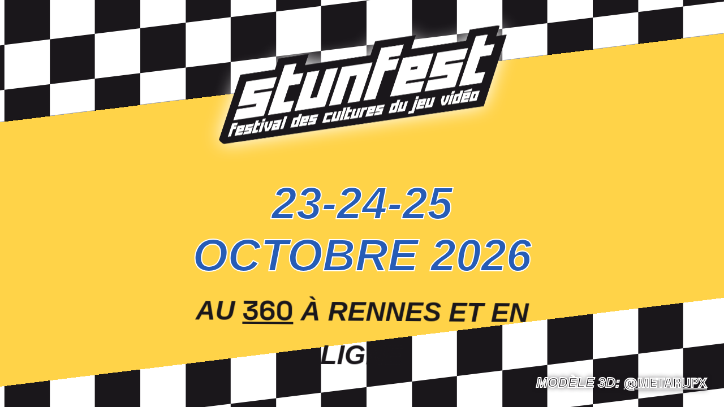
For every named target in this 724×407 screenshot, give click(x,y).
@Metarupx (665, 382)
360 (268, 309)
